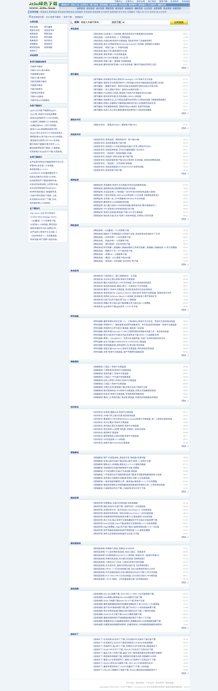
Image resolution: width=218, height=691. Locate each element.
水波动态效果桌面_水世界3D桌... (44, 184)
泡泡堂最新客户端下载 (116, 143)
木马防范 (105, 12)
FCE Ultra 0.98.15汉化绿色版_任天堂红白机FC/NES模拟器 (131, 575)
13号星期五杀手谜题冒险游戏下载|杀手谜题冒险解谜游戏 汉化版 (133, 474)
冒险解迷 (34, 44)
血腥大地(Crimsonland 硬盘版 (117, 443)
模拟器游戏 (35, 47)
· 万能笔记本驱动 (36, 93)
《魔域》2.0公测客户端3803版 (117, 257)
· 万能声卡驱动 (35, 66)
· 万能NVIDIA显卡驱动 (39, 70)
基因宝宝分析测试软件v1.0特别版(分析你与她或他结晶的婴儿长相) (134, 83)
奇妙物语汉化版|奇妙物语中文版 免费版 (121, 468)
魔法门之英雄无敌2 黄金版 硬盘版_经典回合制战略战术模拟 (131, 397)
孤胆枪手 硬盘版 (111, 432)
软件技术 (91, 8)
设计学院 (100, 8)
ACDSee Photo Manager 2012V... (44, 217)
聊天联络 (94, 5)
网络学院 (110, 8)
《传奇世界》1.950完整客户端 (117, 237)
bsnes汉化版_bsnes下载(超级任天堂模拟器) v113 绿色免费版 (130, 523)
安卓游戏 (186, 1)
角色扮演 (34, 37)
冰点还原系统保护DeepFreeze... (43, 188)
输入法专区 (161, 12)
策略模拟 (34, 40)
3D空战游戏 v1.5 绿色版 (114, 439)
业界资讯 (81, 8)
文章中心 (130, 1)
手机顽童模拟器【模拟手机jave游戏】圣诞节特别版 (127, 106)
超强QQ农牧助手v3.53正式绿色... (45, 118)
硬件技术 (119, 8)
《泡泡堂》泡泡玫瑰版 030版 (119, 153)
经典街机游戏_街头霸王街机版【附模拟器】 (125, 558)
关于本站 (130, 683)
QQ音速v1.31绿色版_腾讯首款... (44, 224)
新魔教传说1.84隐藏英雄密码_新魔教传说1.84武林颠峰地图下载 (132, 621)
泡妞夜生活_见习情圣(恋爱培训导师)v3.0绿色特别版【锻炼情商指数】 (135, 100)
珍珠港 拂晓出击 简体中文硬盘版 (118, 412)
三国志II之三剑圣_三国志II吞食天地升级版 (125, 562)
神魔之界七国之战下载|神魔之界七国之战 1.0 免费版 (127, 303)
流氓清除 (114, 12)
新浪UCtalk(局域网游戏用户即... (44, 129)
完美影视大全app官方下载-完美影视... (46, 151)
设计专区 (122, 12)
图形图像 (104, 5)
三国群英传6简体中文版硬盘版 (117, 370)
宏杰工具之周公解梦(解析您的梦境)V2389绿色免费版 (127, 110)
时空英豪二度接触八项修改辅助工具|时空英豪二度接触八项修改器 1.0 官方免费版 (140, 247)
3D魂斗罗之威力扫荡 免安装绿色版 (119, 415)
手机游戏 (88, 12)
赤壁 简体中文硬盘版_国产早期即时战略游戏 (124, 352)
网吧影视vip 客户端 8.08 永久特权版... (47, 136)
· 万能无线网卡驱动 (37, 81)
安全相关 (123, 5)
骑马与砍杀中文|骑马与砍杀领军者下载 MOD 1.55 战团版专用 (131, 335)
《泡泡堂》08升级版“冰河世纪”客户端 (121, 261)
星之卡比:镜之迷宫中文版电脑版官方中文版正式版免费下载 (130, 520)
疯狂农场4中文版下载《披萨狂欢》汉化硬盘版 (124, 506)
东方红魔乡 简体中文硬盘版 (116, 422)
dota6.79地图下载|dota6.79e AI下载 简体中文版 (124, 600)
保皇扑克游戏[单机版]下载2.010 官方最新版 (123, 212)
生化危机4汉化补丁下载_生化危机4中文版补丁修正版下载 (130, 639)
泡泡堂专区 (49, 30)
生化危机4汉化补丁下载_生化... (44, 199)
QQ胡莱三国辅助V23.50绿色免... (44, 121)
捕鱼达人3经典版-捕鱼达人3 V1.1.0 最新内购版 (125, 464)
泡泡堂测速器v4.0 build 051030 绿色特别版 (125, 167)
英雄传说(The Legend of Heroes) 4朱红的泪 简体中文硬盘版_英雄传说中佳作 (137, 293)
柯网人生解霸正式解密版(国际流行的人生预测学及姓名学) (130, 103)
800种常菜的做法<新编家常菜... (44, 192)
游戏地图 (48, 47)
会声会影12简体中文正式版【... (44, 232)
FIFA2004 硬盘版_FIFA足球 (116, 57)
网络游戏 (70, 12)
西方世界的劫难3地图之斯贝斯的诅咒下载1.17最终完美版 (129, 611)
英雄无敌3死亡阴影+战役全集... (44, 239)
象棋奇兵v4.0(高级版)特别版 (116, 202)
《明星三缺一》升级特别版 (116, 47)
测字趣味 (48, 27)
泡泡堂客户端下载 (114, 170)
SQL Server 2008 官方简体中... (43, 213)
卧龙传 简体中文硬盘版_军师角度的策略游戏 (124, 394)
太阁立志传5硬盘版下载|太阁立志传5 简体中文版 (125, 387)
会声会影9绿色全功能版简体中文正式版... (48, 162)
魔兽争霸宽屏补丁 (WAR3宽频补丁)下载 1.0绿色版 (126, 666)
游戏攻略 (96, 12)
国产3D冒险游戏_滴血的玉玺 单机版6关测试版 (124, 457)
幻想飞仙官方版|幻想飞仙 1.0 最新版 (120, 299)
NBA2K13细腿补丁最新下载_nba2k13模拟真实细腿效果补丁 (130, 670)
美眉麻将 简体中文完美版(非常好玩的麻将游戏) (125, 185)
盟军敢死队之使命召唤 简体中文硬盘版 (121, 436)
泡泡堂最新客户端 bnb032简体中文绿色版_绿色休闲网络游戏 (133, 160)
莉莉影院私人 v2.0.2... (39, 169)
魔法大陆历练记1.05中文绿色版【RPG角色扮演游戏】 (128, 282)
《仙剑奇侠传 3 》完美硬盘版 (117, 37)
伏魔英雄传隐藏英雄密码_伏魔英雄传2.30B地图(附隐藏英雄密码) (133, 624)
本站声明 (160, 683)
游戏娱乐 (142, 5)
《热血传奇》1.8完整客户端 (116, 240)
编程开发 (162, 5)
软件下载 (68, 17)
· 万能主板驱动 (35, 89)
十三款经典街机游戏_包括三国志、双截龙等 (125, 552)
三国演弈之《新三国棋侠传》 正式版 (120, 276)
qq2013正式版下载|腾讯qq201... (44, 110)
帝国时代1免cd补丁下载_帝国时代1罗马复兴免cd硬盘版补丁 (131, 646)
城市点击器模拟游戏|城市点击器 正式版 (121, 533)
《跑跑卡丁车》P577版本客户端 (118, 251)
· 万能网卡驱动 (35, 85)
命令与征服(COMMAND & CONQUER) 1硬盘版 (125, 341)
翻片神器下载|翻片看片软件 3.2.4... (45, 144)
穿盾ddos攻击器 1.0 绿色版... (42, 165)
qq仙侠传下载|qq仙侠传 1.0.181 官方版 (121, 306)
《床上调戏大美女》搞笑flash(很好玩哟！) (123, 89)
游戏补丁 (34, 51)
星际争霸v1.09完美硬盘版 (115, 54)
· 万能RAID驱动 (36, 96)
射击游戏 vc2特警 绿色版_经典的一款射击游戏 (124, 429)
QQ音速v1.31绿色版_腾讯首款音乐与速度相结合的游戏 (128, 34)
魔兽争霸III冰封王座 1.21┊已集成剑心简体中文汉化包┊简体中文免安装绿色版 (139, 321)
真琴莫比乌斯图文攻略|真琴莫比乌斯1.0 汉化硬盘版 (127, 478)
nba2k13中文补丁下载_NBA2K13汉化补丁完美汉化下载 (128, 649)
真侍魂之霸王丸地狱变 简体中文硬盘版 (121, 426)
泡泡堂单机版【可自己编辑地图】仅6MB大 (125, 150)
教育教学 (133, 5)
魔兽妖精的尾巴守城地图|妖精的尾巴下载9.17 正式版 (127, 617)
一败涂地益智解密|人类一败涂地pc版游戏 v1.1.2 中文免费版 (130, 481)
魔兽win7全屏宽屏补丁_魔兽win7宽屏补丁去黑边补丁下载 (130, 660)
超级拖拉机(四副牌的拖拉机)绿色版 (120, 188)
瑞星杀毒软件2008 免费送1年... (44, 228)
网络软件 (65, 5)
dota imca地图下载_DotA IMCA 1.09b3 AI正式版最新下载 (129, 594)
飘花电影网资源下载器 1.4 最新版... (45, 148)
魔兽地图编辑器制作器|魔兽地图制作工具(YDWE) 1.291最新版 (131, 604)
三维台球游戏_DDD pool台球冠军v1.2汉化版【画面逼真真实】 (132, 195)
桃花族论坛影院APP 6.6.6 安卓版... (45, 140)
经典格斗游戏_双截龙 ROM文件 (120, 548)
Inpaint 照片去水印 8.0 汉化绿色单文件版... (49, 133)
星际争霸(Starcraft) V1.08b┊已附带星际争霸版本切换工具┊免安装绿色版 (136, 331)
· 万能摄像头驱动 (36, 74)
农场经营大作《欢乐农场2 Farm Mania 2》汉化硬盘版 (127, 510)
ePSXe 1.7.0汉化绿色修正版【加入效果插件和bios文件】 (131, 569)
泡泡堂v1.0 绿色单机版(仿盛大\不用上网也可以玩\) (128, 146)
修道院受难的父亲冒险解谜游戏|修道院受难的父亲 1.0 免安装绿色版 (134, 485)
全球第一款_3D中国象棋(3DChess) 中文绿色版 (124, 198)
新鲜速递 (53, 12)
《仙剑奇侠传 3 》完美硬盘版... (44, 235)
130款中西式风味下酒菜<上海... (44, 195)
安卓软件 (174, 1)
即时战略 (48, 37)
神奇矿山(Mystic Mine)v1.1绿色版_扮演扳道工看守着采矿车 (130, 296)
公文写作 (148, 8)
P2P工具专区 (150, 12)
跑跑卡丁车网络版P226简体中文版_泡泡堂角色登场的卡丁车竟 (132, 234)
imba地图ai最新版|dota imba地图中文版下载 (123, 597)
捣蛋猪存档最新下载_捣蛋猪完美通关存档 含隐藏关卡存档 (130, 656)
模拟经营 (48, 44)
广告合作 (150, 683)
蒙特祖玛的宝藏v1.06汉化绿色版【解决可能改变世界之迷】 (130, 64)
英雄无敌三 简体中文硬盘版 (116, 373)
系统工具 (75, 5)
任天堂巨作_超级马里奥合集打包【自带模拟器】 (128, 565)
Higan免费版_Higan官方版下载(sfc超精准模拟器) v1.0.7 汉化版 (131, 527)
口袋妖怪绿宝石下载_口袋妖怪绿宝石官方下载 (124, 488)
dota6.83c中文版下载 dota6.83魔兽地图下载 (123, 614)
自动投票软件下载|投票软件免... (44, 180)
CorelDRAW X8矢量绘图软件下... (44, 173)
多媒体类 (113, 5)
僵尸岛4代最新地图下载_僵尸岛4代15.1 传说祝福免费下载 (130, 607)
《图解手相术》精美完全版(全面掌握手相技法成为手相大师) (131, 86)
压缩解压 (131, 12)
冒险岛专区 (35, 30)
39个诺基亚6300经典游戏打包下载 (119, 209)
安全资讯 (167, 8)
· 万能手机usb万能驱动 (39, 100)
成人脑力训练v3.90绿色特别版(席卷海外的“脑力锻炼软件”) (130, 205)
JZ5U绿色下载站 (53, 17)
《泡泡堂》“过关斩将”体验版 (119, 163)
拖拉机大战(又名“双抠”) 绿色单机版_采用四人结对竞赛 (128, 215)
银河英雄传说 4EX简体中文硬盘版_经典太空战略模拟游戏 (130, 390)
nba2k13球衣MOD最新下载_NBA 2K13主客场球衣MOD (128, 663)
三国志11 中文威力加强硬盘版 (117, 377)
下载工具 (140, 12)
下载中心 (118, 1)
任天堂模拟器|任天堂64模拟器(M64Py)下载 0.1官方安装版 (131, 572)
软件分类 (141, 1)
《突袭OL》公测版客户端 (115, 254)
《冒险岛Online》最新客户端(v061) (121, 125)
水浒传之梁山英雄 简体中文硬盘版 (119, 279)
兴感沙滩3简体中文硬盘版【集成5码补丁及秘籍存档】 (128, 40)
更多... (185, 68)
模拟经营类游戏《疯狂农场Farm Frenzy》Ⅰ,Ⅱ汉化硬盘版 (128, 513)
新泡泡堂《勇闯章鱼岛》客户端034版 (122, 139)
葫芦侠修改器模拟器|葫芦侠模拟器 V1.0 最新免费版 (127, 530)
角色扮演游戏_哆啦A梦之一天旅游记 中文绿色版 (125, 286)
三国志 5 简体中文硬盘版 (115, 384)
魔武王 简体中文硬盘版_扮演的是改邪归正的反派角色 (128, 289)
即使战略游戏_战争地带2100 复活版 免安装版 (124, 345)
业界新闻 (158, 8)
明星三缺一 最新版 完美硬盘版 (117, 61)
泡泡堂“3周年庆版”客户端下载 (119, 156)
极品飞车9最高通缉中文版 (115, 51)
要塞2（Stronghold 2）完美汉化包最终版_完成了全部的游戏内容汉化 (134, 338)
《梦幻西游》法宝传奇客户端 (117, 244)
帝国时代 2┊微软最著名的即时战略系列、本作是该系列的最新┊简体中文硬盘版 (140, 324)
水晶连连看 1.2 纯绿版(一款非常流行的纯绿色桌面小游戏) (129, 192)
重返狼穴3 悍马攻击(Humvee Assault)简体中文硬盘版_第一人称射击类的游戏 (138, 419)
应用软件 (84, 5)
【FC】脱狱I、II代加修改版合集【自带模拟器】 (127, 579)
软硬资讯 (177, 8)
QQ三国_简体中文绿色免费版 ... (44, 114)
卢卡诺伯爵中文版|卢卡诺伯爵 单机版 (120, 471)
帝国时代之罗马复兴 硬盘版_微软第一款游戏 (124, 328)
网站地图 (170, 683)
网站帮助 (140, 683)
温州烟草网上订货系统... (41, 203)
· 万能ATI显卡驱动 (37, 78)
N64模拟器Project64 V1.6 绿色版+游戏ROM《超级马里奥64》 (133, 555)
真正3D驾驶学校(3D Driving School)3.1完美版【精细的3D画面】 (132, 44)
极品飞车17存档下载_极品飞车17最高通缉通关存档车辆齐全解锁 (133, 653)
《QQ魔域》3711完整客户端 (43, 221)
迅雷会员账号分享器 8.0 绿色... (43, 177)
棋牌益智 (34, 33)
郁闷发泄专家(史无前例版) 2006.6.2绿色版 (122, 96)
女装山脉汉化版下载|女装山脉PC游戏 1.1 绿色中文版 (127, 461)
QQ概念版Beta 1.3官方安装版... (44, 125)
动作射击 (48, 40)
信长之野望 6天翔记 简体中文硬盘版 (120, 380)
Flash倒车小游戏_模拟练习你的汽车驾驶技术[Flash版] (128, 93)
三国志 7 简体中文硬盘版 (115, 366)
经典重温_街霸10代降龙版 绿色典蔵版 (121, 503)
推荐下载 (163, 1)
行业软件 (152, 5)
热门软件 (152, 1)
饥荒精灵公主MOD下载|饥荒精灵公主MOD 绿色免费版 (128, 642)
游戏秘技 (79, 12)
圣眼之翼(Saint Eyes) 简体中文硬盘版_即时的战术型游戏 (129, 348)
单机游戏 (62, 12)
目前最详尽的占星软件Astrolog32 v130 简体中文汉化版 (128, 79)
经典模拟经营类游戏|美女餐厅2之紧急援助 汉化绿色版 (128, 516)
